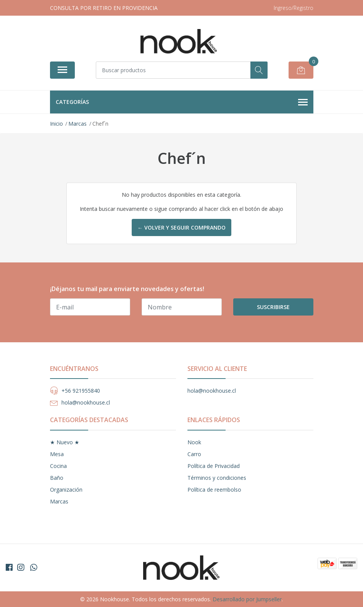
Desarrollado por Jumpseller (247, 599)
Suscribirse (273, 307)
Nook (194, 442)
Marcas (59, 501)
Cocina (58, 465)
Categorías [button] (182, 102)
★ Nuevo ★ (64, 442)
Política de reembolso (214, 489)
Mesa (57, 454)
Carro (194, 454)
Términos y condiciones (216, 477)
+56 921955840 (80, 390)
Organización (66, 489)
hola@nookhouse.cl (85, 402)
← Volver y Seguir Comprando (181, 227)
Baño (56, 477)
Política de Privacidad (213, 465)
